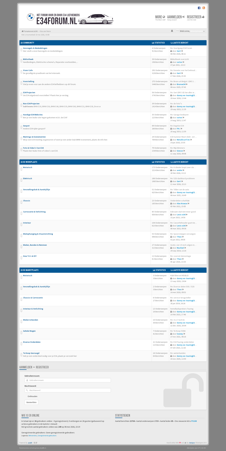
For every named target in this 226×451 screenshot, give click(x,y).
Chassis (26, 200)
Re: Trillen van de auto (179, 189)
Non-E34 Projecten (31, 103)
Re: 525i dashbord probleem (182, 178)
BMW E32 (80, 106)
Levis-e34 (181, 214)
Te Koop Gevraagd (31, 353)
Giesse (180, 150)
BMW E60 (72, 106)
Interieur (27, 222)
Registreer (196, 17)
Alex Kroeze (182, 203)
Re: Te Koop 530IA (178, 331)
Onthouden (32, 396)
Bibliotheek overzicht (179, 59)
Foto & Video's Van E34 (33, 148)
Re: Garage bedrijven (179, 114)
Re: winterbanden (177, 353)
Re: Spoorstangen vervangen (183, 234)
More (160, 17)
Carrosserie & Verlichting (34, 211)
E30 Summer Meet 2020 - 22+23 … (184, 137)
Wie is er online (30, 415)
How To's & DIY (29, 256)
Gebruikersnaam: (32, 376)
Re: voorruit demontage (180, 256)
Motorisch (27, 167)
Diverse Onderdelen (32, 342)
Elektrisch (27, 178)
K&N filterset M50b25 (179, 275)
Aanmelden (176, 17)
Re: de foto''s (176, 103)
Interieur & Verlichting (33, 308)
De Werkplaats (30, 162)
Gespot (26, 125)
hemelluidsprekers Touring (181, 308)
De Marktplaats (30, 270)
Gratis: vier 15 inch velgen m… (183, 245)
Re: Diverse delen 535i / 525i (182, 286)
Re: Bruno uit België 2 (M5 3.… (183, 81)
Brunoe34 (181, 84)
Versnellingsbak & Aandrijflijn (36, 189)
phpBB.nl (43, 448)
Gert (179, 51)
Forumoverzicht (30, 31)
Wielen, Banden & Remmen (35, 245)
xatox (179, 62)
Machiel (180, 248)
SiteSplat (192, 443)
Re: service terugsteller (180, 297)
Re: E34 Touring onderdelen (182, 342)
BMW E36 (46, 106)
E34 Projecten (29, 92)
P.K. (178, 128)
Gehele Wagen (29, 331)
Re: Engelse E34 (177, 125)
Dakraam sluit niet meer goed (183, 211)
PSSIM (194, 421)
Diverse (97, 106)
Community (28, 43)
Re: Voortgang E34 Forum (181, 48)
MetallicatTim (183, 139)
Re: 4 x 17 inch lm (177, 320)
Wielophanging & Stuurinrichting (38, 234)
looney (180, 333)
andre (179, 170)
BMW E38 (89, 106)
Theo (179, 236)
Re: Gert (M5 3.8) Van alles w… (183, 92)
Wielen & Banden (30, 320)
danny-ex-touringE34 (186, 95)
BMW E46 (55, 106)
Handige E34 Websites (33, 114)
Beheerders (33, 435)
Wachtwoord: (30, 386)
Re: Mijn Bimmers (177, 148)
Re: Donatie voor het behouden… (184, 70)
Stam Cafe (28, 70)
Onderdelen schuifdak (180, 200)
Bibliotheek (28, 59)
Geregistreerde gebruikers (47, 435)
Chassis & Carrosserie (33, 297)
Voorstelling (28, 81)
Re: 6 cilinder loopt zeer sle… (183, 167)
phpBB (30, 443)
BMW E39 (63, 106)
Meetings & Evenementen (34, 137)
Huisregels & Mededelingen (35, 48)
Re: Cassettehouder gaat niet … (184, 222)
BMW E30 (37, 106)
